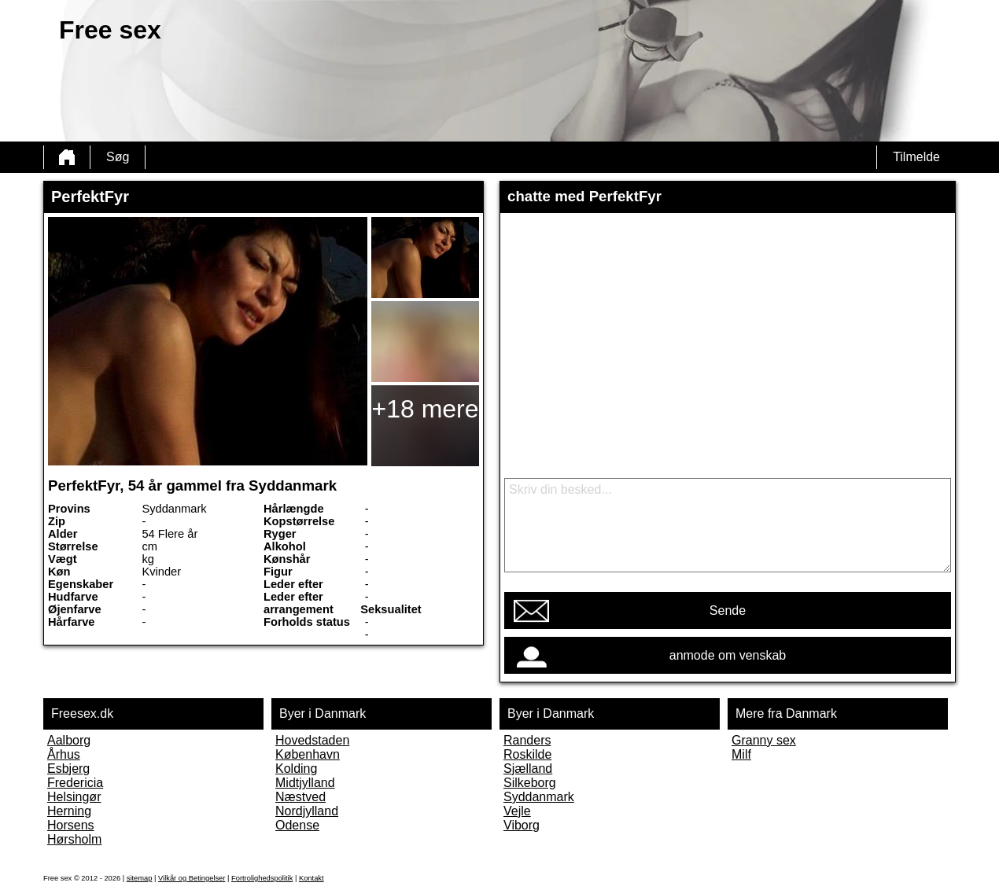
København (307, 754)
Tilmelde (916, 157)
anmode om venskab (728, 655)
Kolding (296, 768)
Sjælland (527, 768)
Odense (297, 825)
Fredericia (75, 782)
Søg (117, 157)
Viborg (521, 825)
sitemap (140, 878)
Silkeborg (529, 782)
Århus (63, 754)
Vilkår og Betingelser (191, 878)
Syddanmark (538, 797)
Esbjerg (68, 768)
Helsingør (74, 797)
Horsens (70, 825)
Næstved (300, 797)
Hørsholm (74, 839)
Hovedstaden (312, 740)
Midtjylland (305, 782)
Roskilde (527, 754)
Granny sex (764, 740)
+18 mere (424, 409)
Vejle (517, 811)
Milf (741, 754)
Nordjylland (306, 811)
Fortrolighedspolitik (262, 878)
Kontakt (311, 878)
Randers (527, 740)
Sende (728, 610)
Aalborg (68, 740)
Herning (69, 811)
